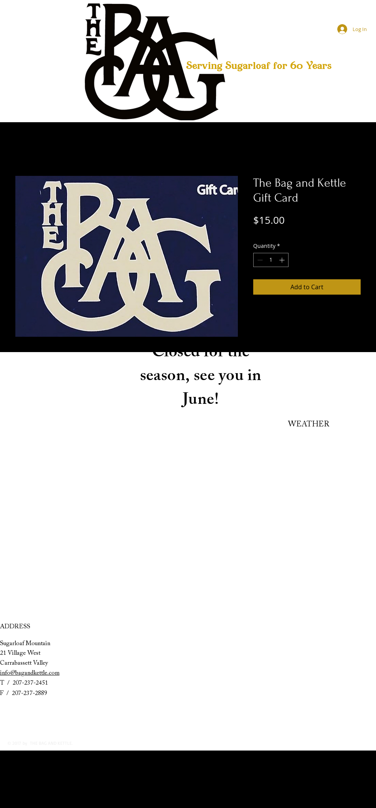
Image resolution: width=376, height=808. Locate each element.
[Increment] (282, 260)
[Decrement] (259, 260)
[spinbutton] (271, 260)
